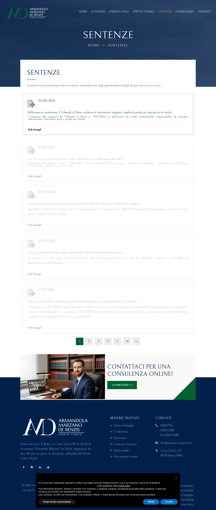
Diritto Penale (143, 11)
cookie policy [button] (124, 486)
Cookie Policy (186, 504)
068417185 (166, 425)
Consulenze (185, 11)
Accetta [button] (169, 502)
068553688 (167, 430)
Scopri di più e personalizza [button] (57, 502)
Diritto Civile (119, 11)
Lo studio (98, 11)
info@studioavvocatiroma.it (176, 443)
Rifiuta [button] (151, 502)
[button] (176, 477)
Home (83, 11)
